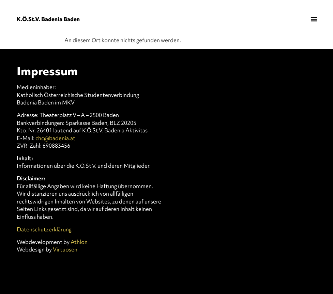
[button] (314, 19)
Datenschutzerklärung (44, 229)
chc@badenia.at (55, 138)
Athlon (79, 242)
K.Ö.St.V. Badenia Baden (48, 19)
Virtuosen (65, 249)
